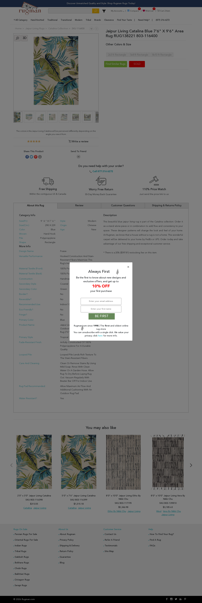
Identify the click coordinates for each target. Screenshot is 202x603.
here (100, 336)
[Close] (101, 267)
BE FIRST (101, 316)
